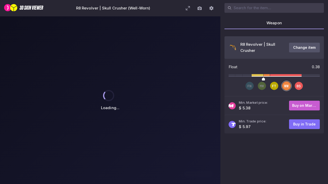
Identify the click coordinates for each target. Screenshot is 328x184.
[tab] (274, 24)
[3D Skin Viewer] (23, 8)
